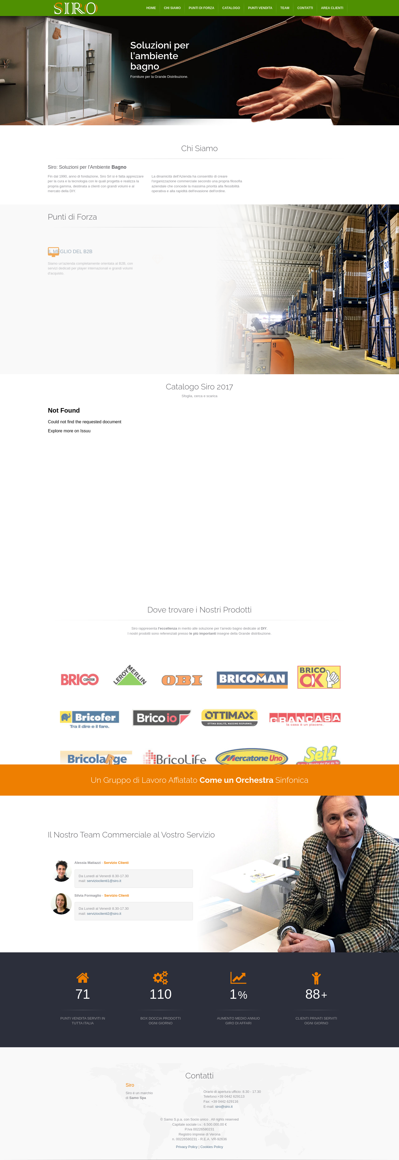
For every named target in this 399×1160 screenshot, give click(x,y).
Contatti (305, 8)
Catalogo (231, 8)
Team (284, 8)
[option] (199, 62)
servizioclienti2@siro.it (104, 914)
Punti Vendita (260, 8)
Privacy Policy (187, 1147)
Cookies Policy (211, 1147)
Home (151, 8)
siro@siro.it (224, 1107)
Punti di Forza (201, 8)
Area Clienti (332, 8)
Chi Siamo (172, 8)
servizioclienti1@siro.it (104, 881)
